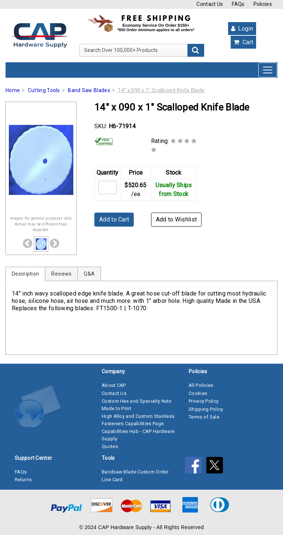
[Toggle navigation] (267, 70)
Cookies (198, 393)
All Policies (201, 385)
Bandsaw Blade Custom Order (135, 472)
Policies (263, 4)
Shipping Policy (206, 409)
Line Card (112, 479)
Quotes (110, 446)
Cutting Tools (44, 90)
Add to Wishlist (176, 219)
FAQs (238, 4)
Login (242, 28)
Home (13, 90)
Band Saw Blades (89, 90)
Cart (243, 42)
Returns (23, 479)
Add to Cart (114, 219)
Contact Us (209, 4)
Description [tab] (25, 274)
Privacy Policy (204, 401)
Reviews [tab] (61, 274)
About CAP (114, 385)
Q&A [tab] (89, 274)
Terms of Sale (204, 417)
